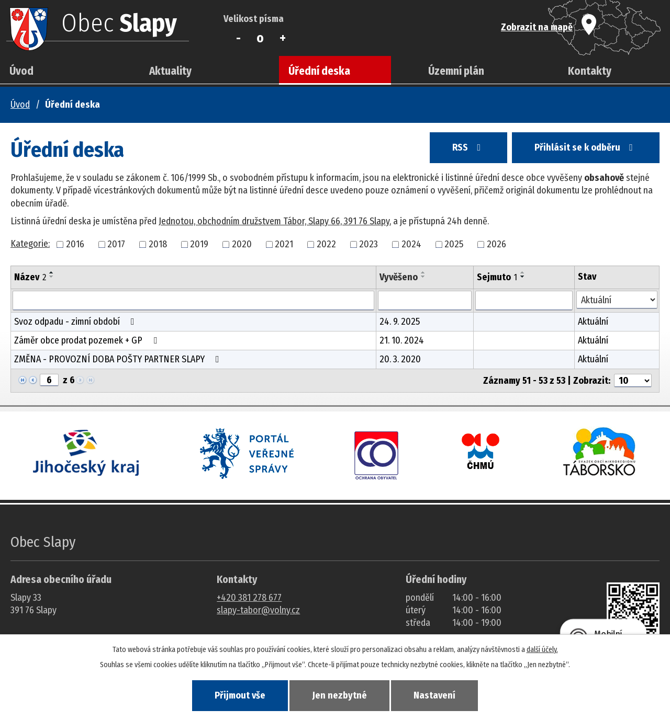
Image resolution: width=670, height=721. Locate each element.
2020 (242, 244)
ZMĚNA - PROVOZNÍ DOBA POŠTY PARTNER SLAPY (119, 359)
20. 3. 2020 (400, 359)
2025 (453, 244)
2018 (158, 244)
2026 (496, 244)
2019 (199, 244)
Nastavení (434, 695)
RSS (468, 147)
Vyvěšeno (398, 277)
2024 (411, 244)
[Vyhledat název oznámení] (193, 301)
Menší (238, 38)
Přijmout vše (240, 695)
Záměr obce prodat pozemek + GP (87, 340)
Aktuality (170, 71)
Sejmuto (497, 277)
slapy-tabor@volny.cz (258, 610)
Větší (282, 38)
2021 (284, 244)
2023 (368, 244)
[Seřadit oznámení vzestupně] (52, 272)
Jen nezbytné (339, 695)
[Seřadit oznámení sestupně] (52, 276)
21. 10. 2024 (401, 340)
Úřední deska (319, 71)
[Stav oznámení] (616, 300)
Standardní (260, 38)
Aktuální (593, 321)
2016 (75, 244)
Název (30, 277)
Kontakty (589, 71)
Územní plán (456, 71)
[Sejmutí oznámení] (524, 301)
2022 (326, 244)
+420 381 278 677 (249, 597)
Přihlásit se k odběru (585, 147)
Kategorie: (30, 243)
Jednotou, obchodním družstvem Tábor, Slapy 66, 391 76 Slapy (274, 221)
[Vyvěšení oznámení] (425, 301)
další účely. (542, 649)
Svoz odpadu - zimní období (76, 321)
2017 (116, 244)
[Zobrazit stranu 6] (49, 380)
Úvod (21, 71)
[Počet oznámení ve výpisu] (633, 380)
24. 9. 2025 (399, 321)
